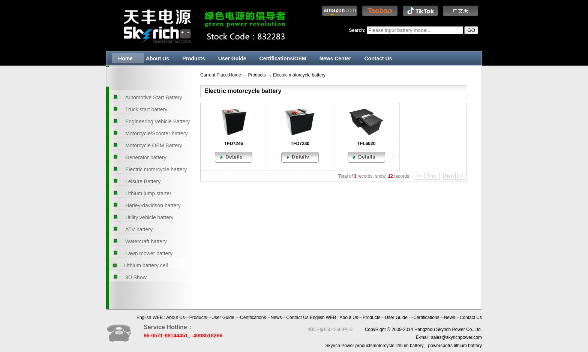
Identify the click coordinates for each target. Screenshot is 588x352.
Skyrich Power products (349, 345)
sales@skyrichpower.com (456, 337)
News (276, 317)
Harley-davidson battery (153, 205)
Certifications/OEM (283, 58)
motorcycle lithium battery (398, 345)
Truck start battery (146, 109)
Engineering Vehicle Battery (157, 121)
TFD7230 (300, 143)
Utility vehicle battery (149, 217)
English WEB (149, 317)
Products (193, 58)
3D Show (136, 277)
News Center (335, 58)
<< (419, 176)
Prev (433, 176)
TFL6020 (366, 143)
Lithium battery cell (146, 265)
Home (125, 58)
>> (461, 176)
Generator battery (145, 157)
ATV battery (139, 229)
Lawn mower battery (148, 253)
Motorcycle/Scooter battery (156, 133)
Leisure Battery (142, 181)
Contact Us (378, 58)
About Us (157, 58)
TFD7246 (233, 143)
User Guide (232, 58)
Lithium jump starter (148, 193)
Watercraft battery (146, 241)
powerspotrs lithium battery (455, 345)
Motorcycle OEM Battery (153, 145)
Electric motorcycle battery (156, 169)
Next (449, 176)
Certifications (253, 317)
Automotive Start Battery (153, 97)
